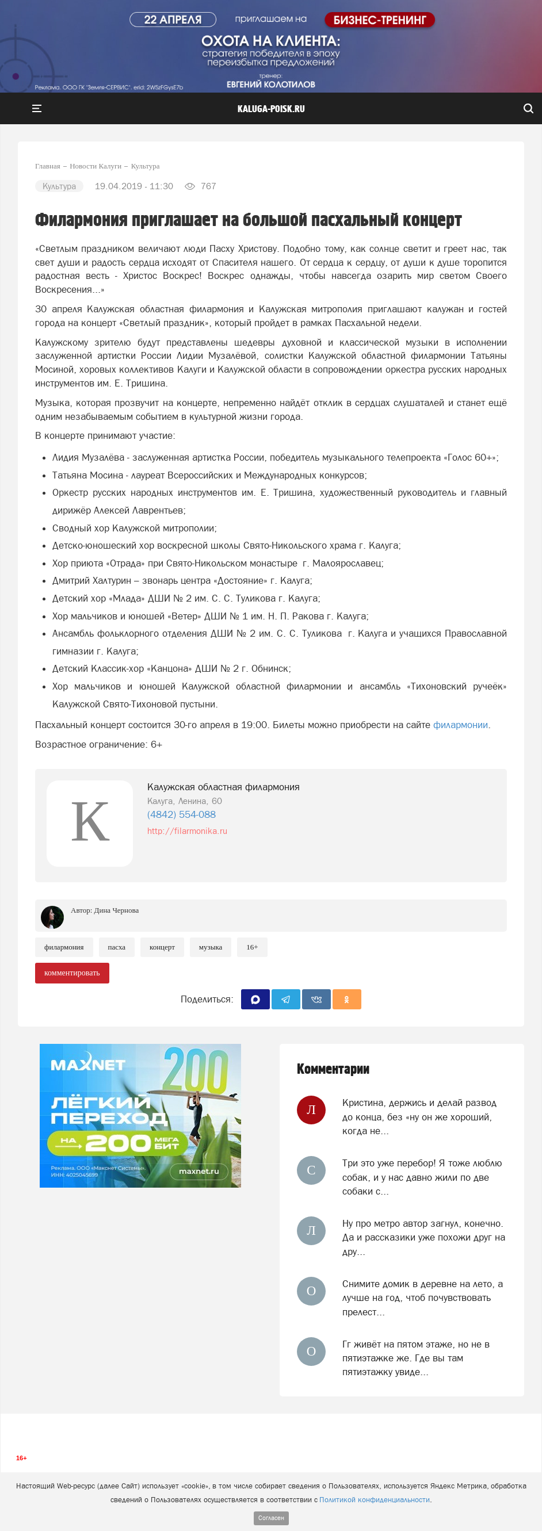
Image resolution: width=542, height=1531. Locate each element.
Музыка (211, 947)
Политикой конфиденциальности (374, 1499)
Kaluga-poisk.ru (271, 109)
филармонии (460, 724)
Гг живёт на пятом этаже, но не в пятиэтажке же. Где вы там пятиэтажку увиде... (416, 1358)
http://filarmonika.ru (187, 831)
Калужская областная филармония (223, 787)
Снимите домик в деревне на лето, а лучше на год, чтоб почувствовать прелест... (422, 1298)
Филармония (64, 947)
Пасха (116, 947)
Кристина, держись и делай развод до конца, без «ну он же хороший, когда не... (419, 1116)
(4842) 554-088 (181, 814)
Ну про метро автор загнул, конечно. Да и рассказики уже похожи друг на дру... (423, 1237)
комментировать (72, 973)
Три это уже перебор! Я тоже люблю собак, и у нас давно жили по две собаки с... (422, 1177)
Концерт (162, 947)
